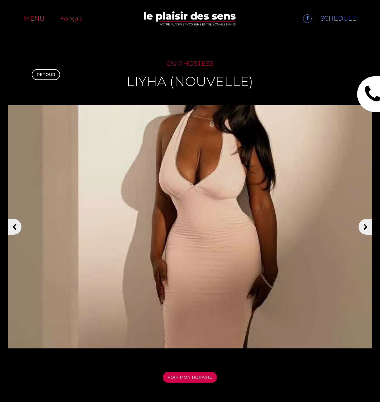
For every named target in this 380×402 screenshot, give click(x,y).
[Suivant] (365, 229)
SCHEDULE (338, 18)
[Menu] (38, 18)
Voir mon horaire (190, 380)
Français (71, 18)
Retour (46, 76)
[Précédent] (14, 229)
